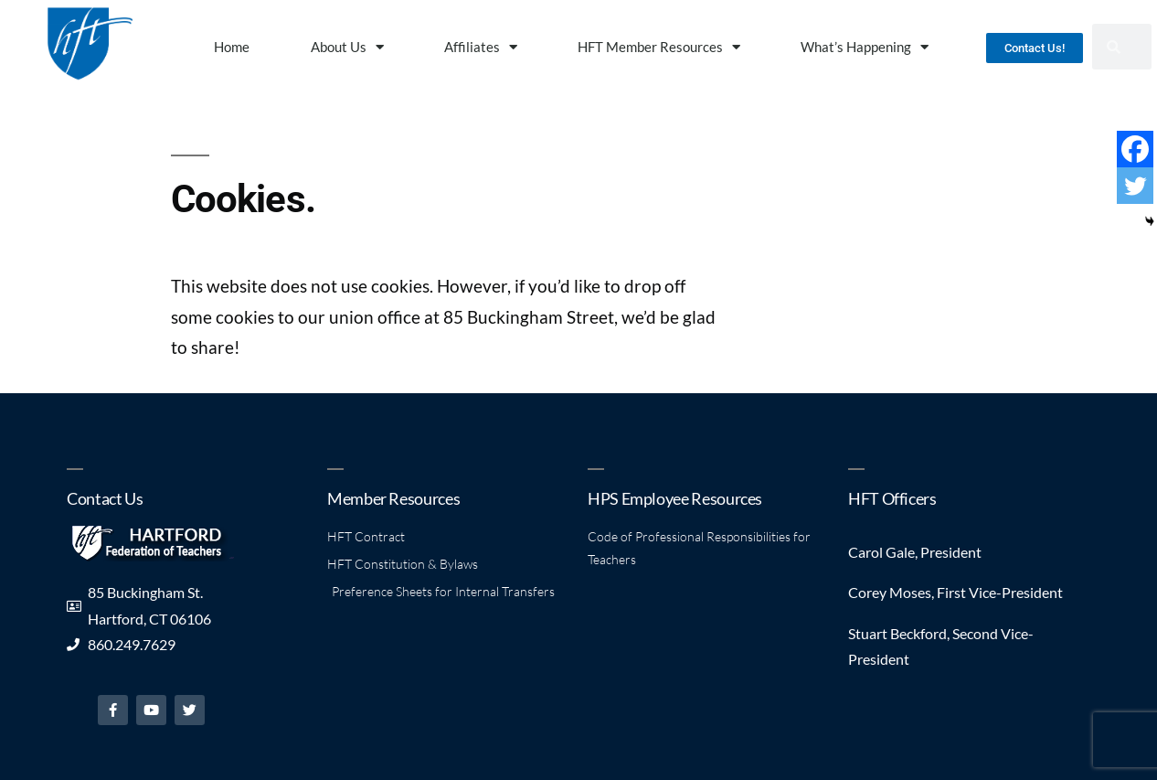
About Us (347, 47)
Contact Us (105, 498)
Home (231, 46)
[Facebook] (1135, 149)
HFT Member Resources (659, 47)
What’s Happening (865, 47)
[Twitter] (1135, 185)
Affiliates (480, 47)
